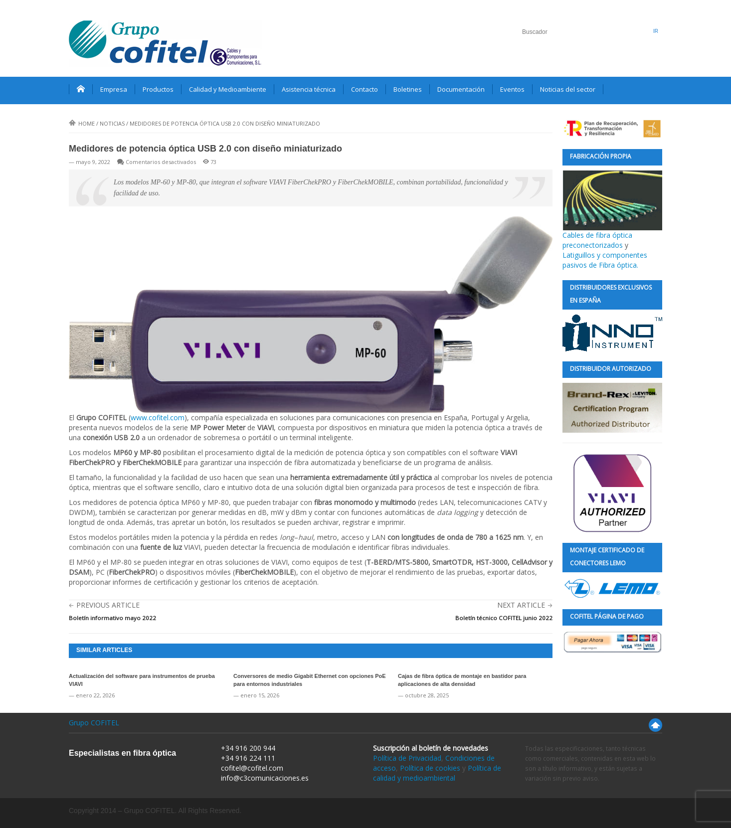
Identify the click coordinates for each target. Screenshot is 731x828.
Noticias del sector (567, 89)
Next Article (521, 605)
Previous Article (108, 605)
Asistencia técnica (309, 89)
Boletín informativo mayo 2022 (112, 618)
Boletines (407, 89)
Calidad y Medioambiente (227, 89)
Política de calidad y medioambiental (437, 773)
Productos (158, 89)
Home (82, 123)
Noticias (112, 123)
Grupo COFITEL (94, 722)
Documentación (461, 89)
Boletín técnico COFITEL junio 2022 (503, 618)
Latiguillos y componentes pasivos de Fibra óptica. (604, 260)
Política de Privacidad (407, 758)
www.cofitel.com (157, 417)
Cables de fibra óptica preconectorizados (612, 210)
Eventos (512, 89)
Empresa (113, 89)
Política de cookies (430, 768)
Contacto (364, 89)
